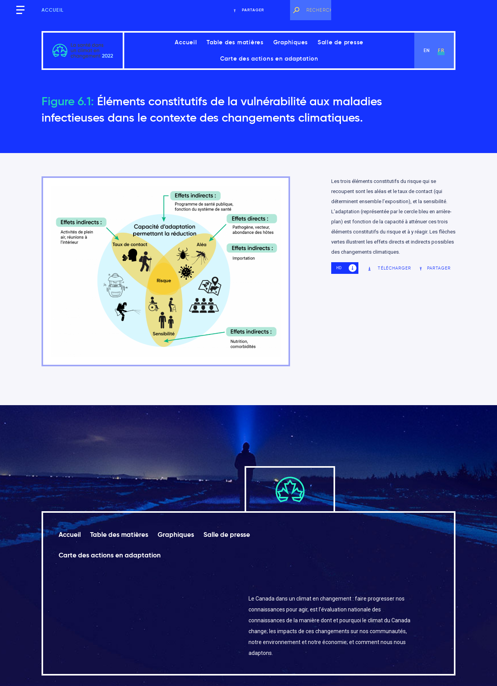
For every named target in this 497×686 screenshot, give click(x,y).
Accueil (53, 10)
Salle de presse (340, 42)
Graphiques (290, 42)
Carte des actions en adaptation (269, 58)
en (427, 50)
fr (441, 50)
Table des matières (235, 42)
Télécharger (389, 268)
